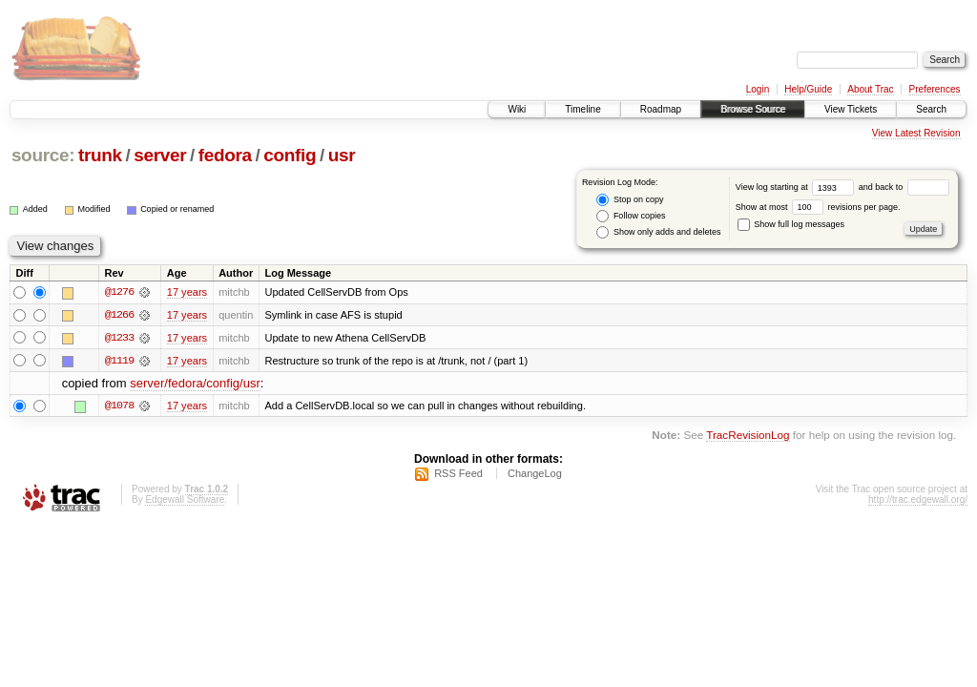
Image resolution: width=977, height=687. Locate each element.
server (160, 155)
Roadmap (660, 109)
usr (342, 155)
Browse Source (752, 109)
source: (42, 155)
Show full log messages (791, 224)
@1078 (119, 406)
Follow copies (630, 216)
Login (757, 89)
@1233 (119, 337)
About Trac (870, 89)
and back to (904, 187)
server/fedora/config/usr (195, 384)
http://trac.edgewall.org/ (917, 500)
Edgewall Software (184, 500)
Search (931, 109)
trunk (100, 155)
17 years (187, 292)
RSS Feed (458, 474)
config (289, 155)
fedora (225, 155)
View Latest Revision (916, 133)
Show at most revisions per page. (818, 207)
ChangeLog (535, 474)
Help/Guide (808, 89)
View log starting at (797, 187)
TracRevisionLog (747, 435)
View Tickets (850, 109)
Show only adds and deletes (658, 232)
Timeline (582, 109)
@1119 (119, 360)
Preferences (935, 89)
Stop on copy (629, 200)
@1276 (119, 292)
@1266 (119, 315)
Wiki (517, 109)
